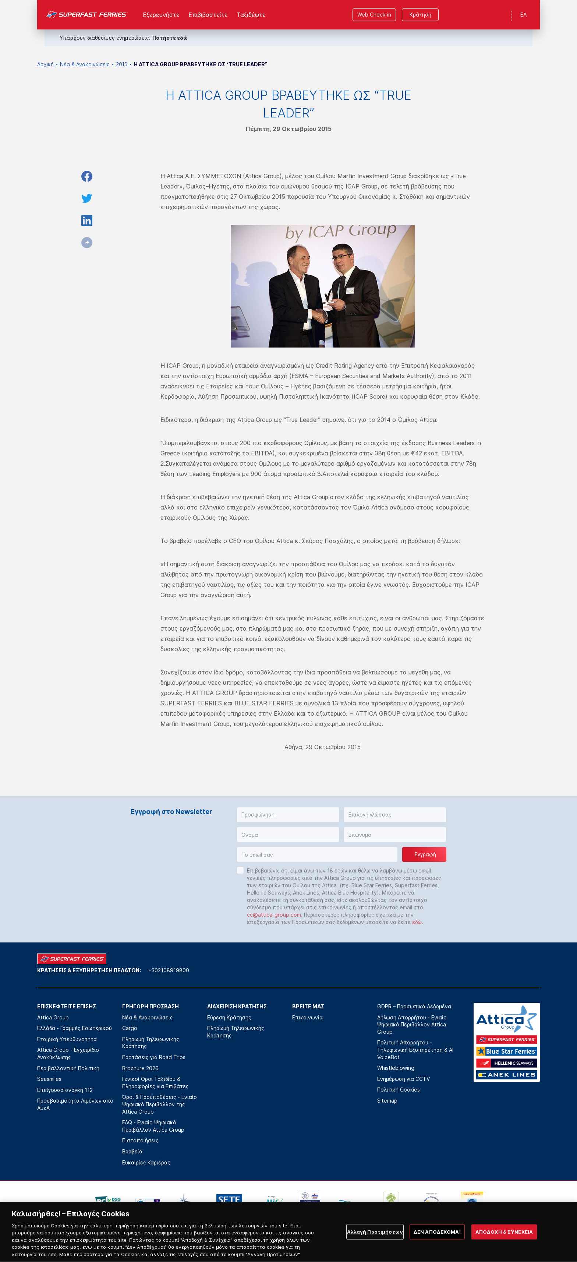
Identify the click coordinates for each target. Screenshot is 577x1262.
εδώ (417, 922)
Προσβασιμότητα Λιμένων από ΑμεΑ (75, 1104)
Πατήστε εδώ (170, 38)
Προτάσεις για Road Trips (153, 1057)
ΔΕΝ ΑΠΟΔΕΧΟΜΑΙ (437, 1244)
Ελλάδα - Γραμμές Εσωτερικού (74, 1028)
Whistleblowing (395, 1068)
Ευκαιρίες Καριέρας (146, 1162)
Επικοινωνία (307, 1017)
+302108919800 (168, 970)
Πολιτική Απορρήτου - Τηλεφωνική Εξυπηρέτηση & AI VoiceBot (415, 1049)
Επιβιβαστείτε (208, 14)
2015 (121, 64)
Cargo (129, 1028)
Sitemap (387, 1100)
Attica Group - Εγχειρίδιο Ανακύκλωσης (68, 1053)
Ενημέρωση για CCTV (403, 1079)
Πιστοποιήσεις (140, 1140)
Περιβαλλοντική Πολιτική (68, 1068)
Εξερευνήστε (161, 14)
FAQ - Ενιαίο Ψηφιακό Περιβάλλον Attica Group (153, 1126)
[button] (288, 814)
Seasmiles (49, 1079)
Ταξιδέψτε (251, 14)
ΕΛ (523, 14)
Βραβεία (132, 1151)
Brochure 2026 (140, 1068)
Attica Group (53, 1017)
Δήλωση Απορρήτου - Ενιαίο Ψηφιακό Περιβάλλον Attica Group (412, 1024)
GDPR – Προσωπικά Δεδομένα (414, 1006)
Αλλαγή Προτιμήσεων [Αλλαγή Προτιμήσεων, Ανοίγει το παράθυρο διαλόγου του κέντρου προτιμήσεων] (375, 1244)
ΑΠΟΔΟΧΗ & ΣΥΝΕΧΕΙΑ (504, 1244)
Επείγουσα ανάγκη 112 (65, 1090)
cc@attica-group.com (274, 915)
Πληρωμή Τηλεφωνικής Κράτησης (150, 1043)
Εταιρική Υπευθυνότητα (67, 1039)
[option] (108, 1203)
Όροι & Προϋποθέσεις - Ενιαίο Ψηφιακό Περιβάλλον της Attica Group (159, 1104)
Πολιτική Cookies (398, 1089)
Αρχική (45, 64)
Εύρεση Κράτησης (229, 1017)
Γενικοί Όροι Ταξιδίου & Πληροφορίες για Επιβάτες (155, 1082)
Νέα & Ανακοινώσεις (85, 64)
